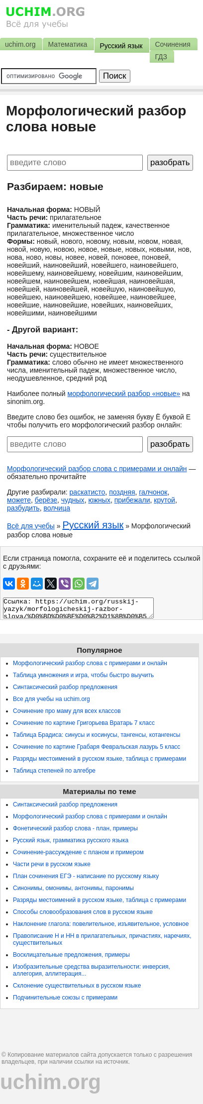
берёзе (46, 500)
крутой (164, 500)
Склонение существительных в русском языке (77, 985)
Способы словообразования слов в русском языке (83, 911)
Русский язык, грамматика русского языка (70, 840)
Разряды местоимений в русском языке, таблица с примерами (99, 758)
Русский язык (92, 524)
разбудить (23, 508)
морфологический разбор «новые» (124, 394)
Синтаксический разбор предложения (65, 687)
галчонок (153, 492)
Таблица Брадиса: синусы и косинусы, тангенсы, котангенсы (96, 734)
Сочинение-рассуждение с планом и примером (78, 852)
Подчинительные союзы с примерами (65, 997)
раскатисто (87, 492)
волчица (56, 508)
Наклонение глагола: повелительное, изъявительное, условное (101, 923)
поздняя (122, 492)
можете (19, 500)
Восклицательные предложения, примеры (71, 954)
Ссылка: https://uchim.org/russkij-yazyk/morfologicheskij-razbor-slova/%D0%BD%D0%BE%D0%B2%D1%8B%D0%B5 (78, 608)
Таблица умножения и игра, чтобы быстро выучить (83, 675)
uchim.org (50, 1082)
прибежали (132, 500)
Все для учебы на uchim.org (51, 699)
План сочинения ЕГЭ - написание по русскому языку (86, 876)
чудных (73, 500)
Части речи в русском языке (52, 864)
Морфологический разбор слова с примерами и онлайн (97, 469)
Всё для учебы (31, 526)
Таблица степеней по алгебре (54, 770)
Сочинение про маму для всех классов (67, 710)
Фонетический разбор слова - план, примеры (75, 828)
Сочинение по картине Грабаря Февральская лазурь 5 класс (96, 746)
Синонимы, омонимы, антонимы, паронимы (73, 888)
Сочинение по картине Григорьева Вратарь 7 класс (84, 722)
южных (99, 500)
